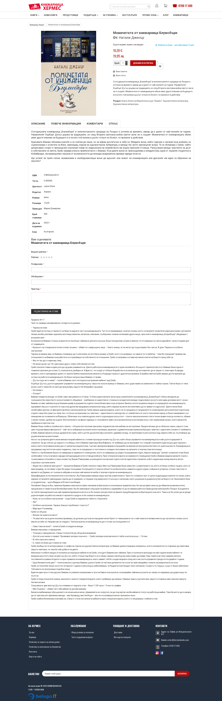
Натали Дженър (131, 38)
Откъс (113, 123)
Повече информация (66, 123)
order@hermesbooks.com (178, 639)
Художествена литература (175, 101)
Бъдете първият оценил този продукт (128, 44)
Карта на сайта (35, 656)
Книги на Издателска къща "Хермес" (145, 101)
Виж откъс (119, 75)
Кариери (32, 637)
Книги (124, 101)
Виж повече (120, 71)
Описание (38, 123)
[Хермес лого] (46, 6)
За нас (31, 632)
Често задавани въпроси (82, 637)
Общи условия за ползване (82, 632)
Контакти (33, 651)
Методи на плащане (122, 637)
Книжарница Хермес (37, 24)
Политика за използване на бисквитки (45, 646)
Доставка (118, 632)
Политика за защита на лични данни (44, 641)
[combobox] (130, 6)
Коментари (95, 123)
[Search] (148, 6)
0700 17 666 (185, 6)
